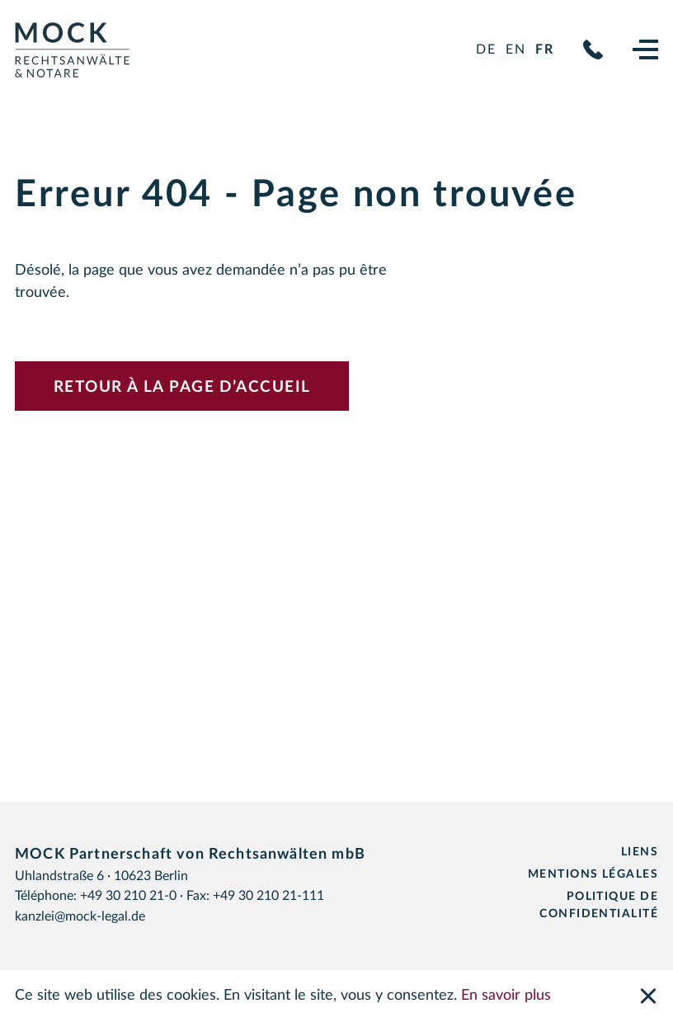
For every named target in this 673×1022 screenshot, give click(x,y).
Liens (639, 852)
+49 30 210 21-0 (593, 50)
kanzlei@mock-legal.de (80, 916)
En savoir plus (506, 995)
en (515, 49)
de (486, 49)
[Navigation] (645, 50)
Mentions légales (593, 874)
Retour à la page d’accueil (182, 387)
